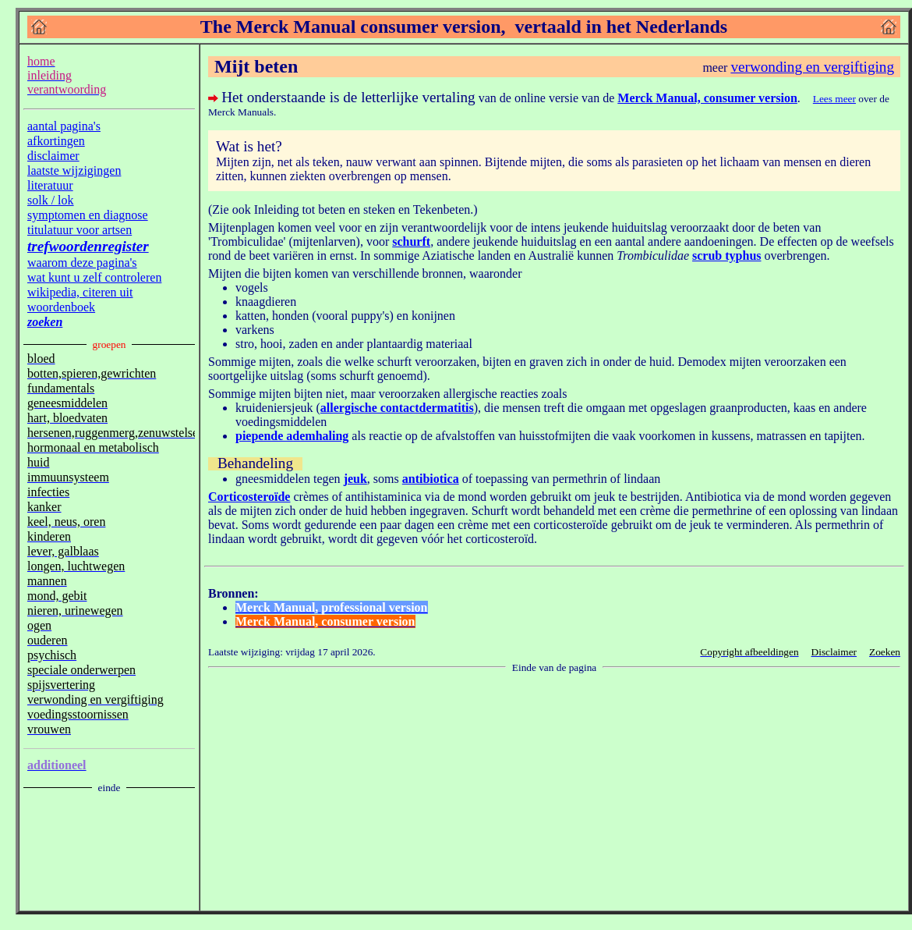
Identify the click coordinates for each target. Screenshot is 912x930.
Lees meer (834, 99)
